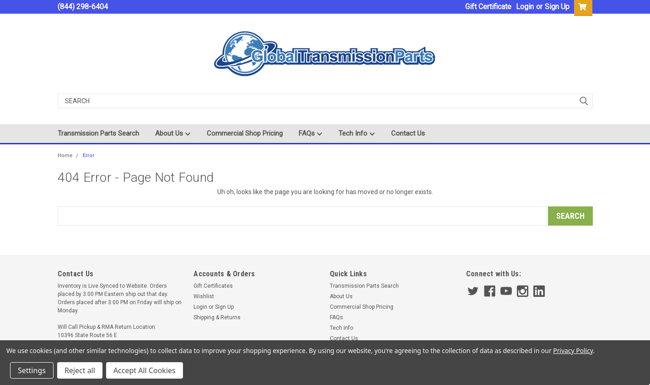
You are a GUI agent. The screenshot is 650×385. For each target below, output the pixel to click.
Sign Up (557, 6)
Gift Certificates (213, 286)
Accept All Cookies (144, 370)
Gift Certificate (488, 6)
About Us (173, 133)
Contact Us (408, 133)
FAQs (310, 133)
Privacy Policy (573, 350)
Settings (32, 370)
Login (525, 6)
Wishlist (203, 296)
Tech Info (356, 133)
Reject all (79, 370)
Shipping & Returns (217, 317)
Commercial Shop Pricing (245, 133)
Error (88, 155)
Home (65, 155)
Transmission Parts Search (98, 133)
